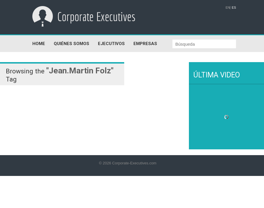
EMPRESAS (145, 43)
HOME (38, 43)
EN (228, 7)
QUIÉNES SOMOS (71, 43)
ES (234, 7)
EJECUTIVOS (111, 43)
